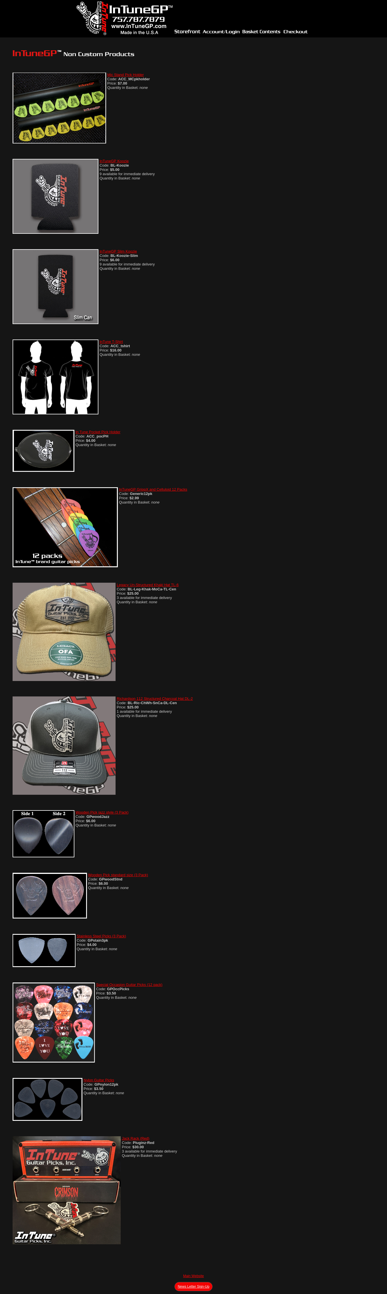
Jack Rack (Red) (135, 1138)
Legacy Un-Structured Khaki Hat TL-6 (148, 585)
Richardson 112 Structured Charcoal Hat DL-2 (155, 698)
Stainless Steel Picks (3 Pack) (101, 936)
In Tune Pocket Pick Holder (98, 432)
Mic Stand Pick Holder (125, 75)
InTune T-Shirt (111, 342)
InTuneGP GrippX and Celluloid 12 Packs (153, 489)
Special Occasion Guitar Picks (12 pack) (129, 985)
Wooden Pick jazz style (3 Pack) (102, 812)
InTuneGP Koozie (114, 161)
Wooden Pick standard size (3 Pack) (118, 875)
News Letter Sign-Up (193, 1287)
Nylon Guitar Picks (99, 1080)
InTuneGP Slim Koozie (118, 251)
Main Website (193, 1276)
